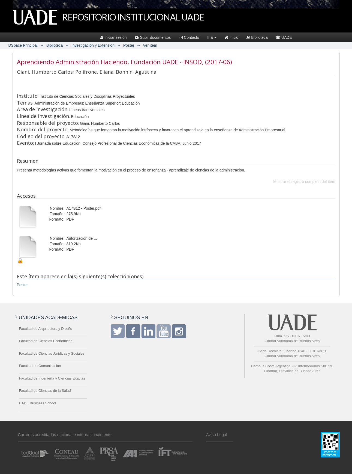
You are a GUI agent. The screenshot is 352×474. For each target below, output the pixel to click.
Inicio (231, 37)
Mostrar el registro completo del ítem (304, 181)
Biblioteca (257, 37)
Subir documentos (153, 37)
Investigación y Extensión (93, 45)
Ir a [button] (211, 37)
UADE (284, 37)
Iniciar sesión (113, 37)
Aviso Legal (216, 434)
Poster (128, 45)
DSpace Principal (23, 45)
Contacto (189, 37)
